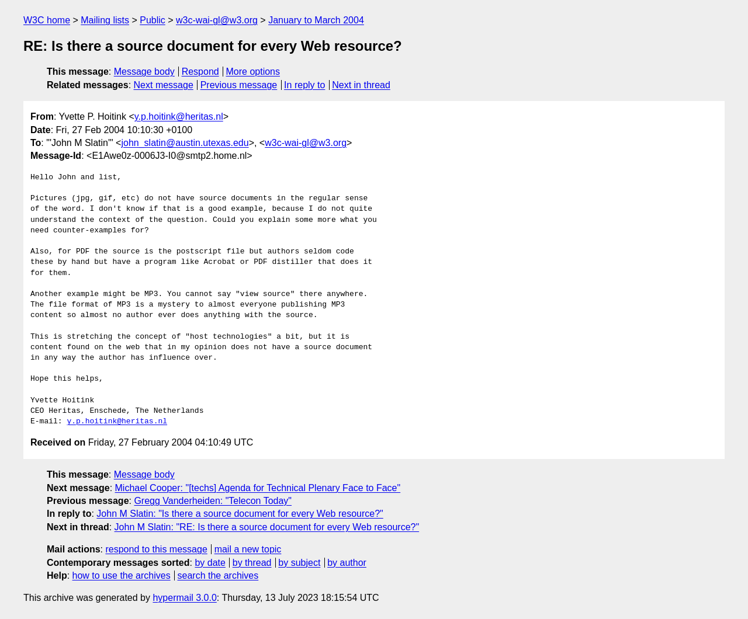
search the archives (218, 575)
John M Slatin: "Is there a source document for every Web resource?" (239, 514)
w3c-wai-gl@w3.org (217, 20)
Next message (163, 85)
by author (346, 563)
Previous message (239, 85)
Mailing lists (105, 20)
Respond (200, 71)
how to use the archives (121, 575)
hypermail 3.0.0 (184, 598)
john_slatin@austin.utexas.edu (184, 143)
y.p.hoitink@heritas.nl (178, 116)
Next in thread (361, 85)
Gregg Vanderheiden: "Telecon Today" (213, 501)
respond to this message (156, 549)
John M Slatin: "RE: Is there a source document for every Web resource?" (267, 527)
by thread (252, 563)
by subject (299, 563)
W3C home (46, 20)
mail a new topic (248, 549)
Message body (144, 71)
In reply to (304, 85)
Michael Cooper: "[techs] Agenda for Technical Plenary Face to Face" (258, 488)
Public (152, 20)
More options (253, 71)
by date (210, 563)
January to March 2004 (316, 20)
